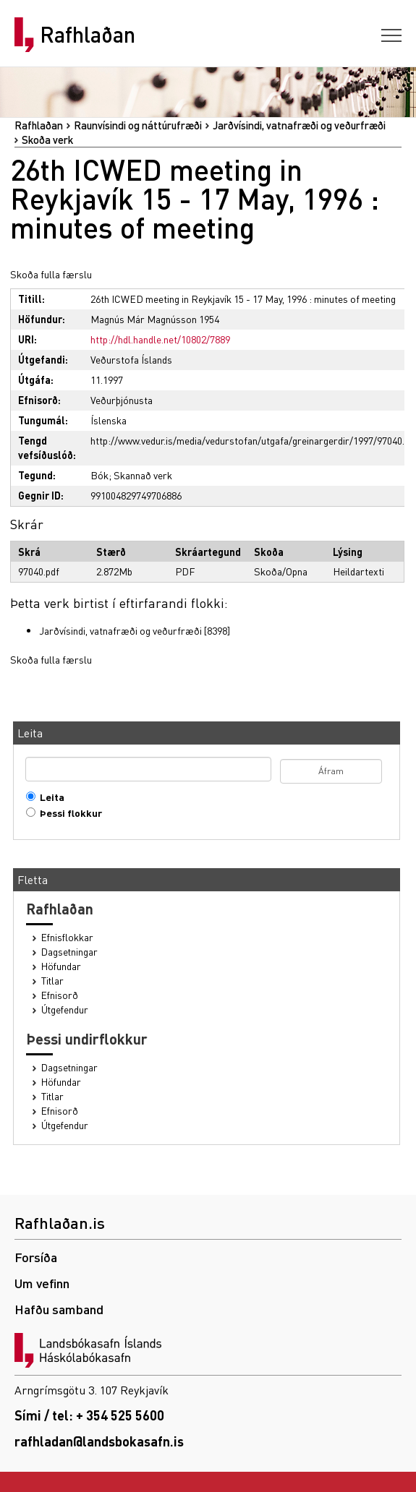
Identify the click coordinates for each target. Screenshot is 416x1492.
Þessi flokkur (67, 813)
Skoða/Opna (280, 571)
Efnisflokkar (67, 937)
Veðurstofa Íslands (131, 359)
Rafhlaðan (87, 35)
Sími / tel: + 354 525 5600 (89, 1415)
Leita (48, 797)
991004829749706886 (136, 495)
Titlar (52, 980)
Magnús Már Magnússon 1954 (154, 318)
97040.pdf (38, 571)
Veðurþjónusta (121, 399)
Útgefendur (64, 1009)
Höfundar (61, 966)
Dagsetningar (69, 952)
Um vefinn (41, 1282)
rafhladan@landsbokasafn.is (99, 1441)
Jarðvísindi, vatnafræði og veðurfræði (299, 125)
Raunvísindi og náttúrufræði (138, 125)
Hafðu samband (58, 1308)
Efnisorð (59, 995)
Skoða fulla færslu (51, 273)
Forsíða (35, 1256)
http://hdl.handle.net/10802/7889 (160, 339)
